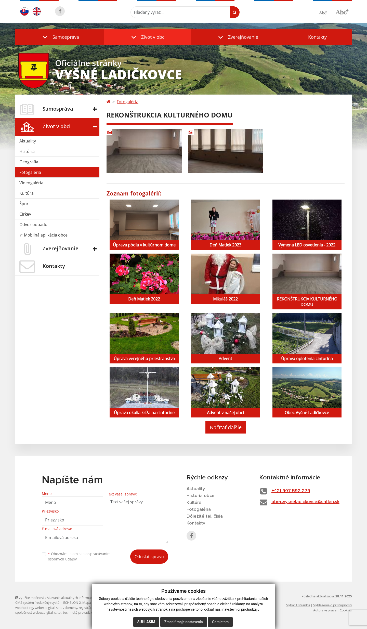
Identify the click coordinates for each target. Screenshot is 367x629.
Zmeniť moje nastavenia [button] (183, 622)
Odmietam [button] (220, 622)
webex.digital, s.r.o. (49, 607)
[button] (59, 37)
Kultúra (26, 193)
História (27, 151)
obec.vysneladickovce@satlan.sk (305, 502)
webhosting (24, 607)
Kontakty (317, 37)
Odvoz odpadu (33, 224)
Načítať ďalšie (226, 427)
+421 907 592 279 (290, 491)
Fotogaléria (30, 172)
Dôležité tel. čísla (205, 516)
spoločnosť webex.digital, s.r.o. (38, 612)
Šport (24, 203)
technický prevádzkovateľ (82, 612)
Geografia (28, 162)
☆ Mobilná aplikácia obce (43, 235)
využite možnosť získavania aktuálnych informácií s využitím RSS (65, 597)
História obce (201, 495)
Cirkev (25, 214)
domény (71, 607)
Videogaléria (31, 183)
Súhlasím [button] (146, 622)
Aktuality (27, 141)
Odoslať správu (149, 556)
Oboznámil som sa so (79, 556)
